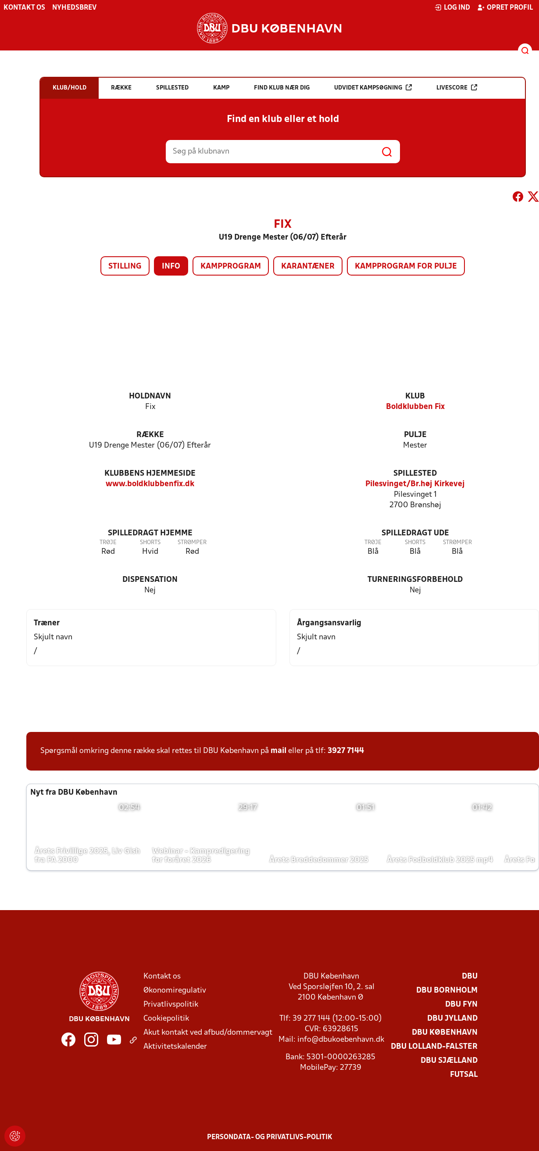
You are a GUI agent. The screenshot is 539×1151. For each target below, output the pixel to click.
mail (278, 751)
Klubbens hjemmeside (150, 473)
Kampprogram (230, 266)
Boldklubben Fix (415, 407)
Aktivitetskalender (175, 1047)
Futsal (464, 1075)
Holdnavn (150, 396)
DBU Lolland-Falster (434, 1047)
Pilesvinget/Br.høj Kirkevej (415, 484)
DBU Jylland (452, 1018)
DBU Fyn (461, 1004)
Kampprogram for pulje (406, 266)
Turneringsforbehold (415, 580)
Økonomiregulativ (174, 990)
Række (150, 435)
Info (171, 266)
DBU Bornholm (447, 990)
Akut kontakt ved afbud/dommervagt (207, 1032)
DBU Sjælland (449, 1061)
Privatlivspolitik (170, 1004)
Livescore (456, 87)
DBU (470, 976)
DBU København (445, 1032)
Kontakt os (24, 8)
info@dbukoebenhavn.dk (340, 1039)
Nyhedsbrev (74, 8)
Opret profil (505, 7)
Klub (415, 396)
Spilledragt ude (415, 533)
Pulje (415, 435)
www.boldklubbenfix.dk (150, 484)
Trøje (108, 542)
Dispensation (150, 580)
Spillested (415, 473)
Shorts (150, 542)
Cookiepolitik (166, 1018)
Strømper (192, 542)
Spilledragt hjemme (150, 533)
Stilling (125, 266)
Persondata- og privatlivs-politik (269, 1137)
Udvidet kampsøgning (373, 87)
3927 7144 (346, 751)
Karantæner (308, 266)
